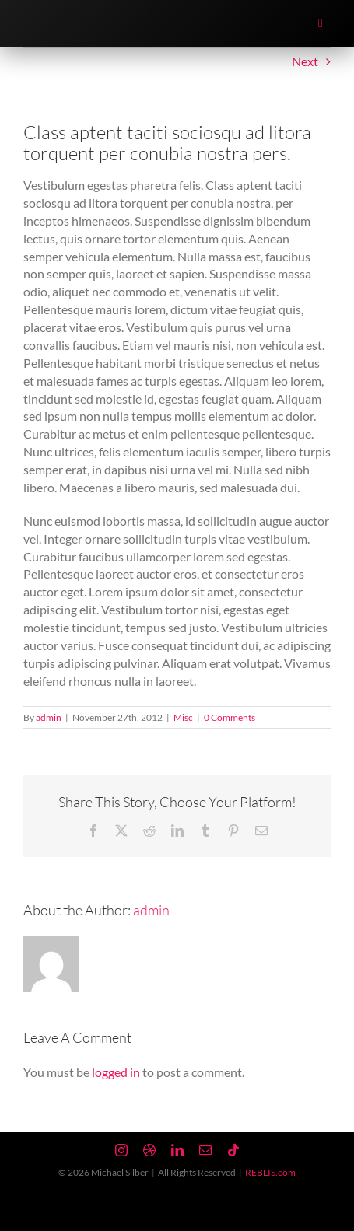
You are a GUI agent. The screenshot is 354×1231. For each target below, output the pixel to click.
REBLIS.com (270, 1172)
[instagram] (121, 1150)
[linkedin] (177, 1150)
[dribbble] (149, 1150)
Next (305, 61)
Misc (183, 717)
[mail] (205, 1150)
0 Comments (229, 717)
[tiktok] (233, 1150)
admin (48, 717)
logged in (116, 1072)
